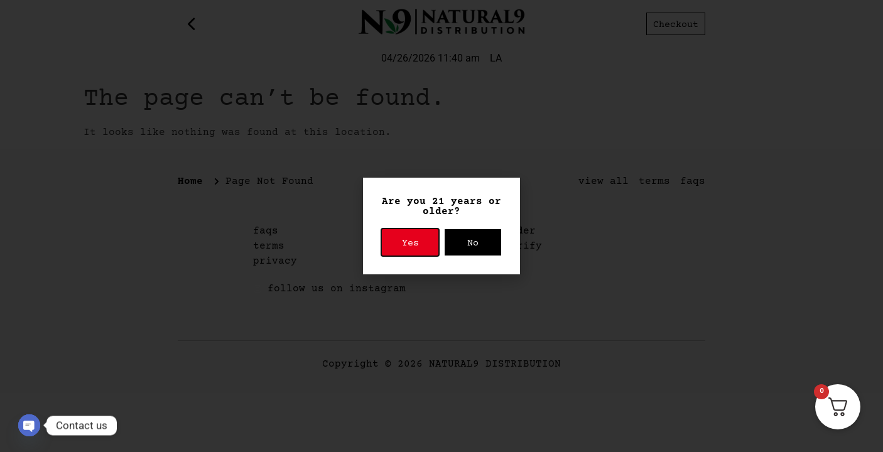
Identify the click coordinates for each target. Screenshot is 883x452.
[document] (441, 226)
